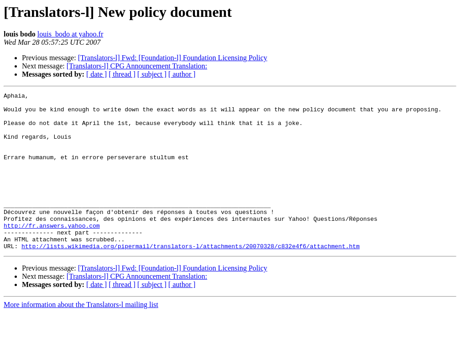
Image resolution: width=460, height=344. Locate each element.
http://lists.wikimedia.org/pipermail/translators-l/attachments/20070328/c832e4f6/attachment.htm (190, 277)
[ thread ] (122, 74)
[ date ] (96, 74)
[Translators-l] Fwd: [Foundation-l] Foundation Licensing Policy (172, 58)
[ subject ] (152, 74)
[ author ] (182, 74)
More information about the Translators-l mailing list (81, 336)
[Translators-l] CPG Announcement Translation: (137, 66)
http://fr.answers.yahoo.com (52, 253)
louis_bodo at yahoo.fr (70, 34)
